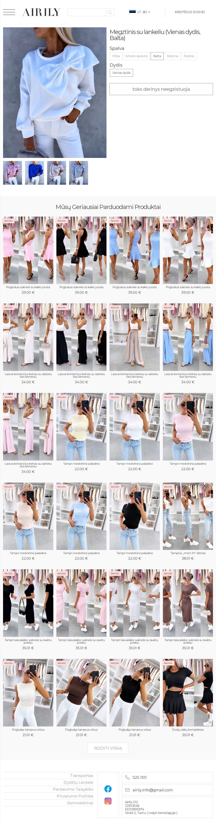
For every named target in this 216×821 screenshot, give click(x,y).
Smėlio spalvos (136, 56)
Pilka (116, 56)
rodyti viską (108, 748)
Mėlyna (172, 56)
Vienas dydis (121, 73)
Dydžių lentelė (78, 782)
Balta (157, 56)
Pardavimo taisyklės (73, 789)
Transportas (81, 775)
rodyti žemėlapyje (162, 813)
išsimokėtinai (80, 802)
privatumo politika (75, 796)
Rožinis (189, 56)
